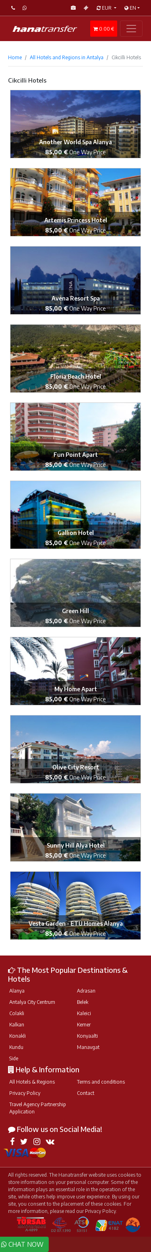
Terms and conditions (101, 1082)
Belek (82, 1002)
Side (13, 1058)
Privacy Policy (24, 1093)
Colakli (16, 1013)
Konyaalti (87, 1036)
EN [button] (130, 8)
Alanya (17, 991)
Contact (85, 1093)
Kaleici (84, 1013)
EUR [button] (105, 8)
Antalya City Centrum (32, 1002)
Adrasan (86, 991)
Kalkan (16, 1025)
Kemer (84, 1025)
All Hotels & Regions (32, 1082)
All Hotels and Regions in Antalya (66, 57)
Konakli (17, 1036)
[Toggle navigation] (131, 29)
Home (15, 57)
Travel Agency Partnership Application (37, 1108)
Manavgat (88, 1047)
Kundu (16, 1047)
